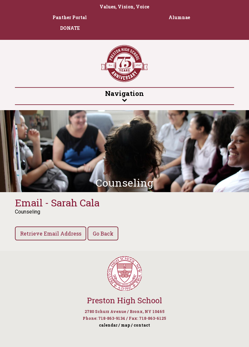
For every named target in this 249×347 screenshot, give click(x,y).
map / (127, 325)
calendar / (109, 325)
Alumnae (179, 17)
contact (142, 325)
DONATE (70, 28)
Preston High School (124, 300)
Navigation (124, 95)
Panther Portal (70, 17)
